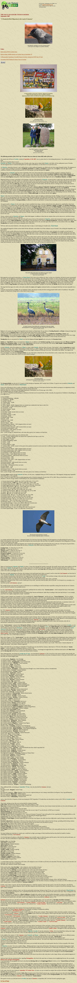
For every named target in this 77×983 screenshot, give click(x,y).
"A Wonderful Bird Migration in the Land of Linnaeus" (17, 19)
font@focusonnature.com (47, 4)
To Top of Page (5, 981)
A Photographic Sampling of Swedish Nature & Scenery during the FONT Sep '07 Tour (22, 57)
